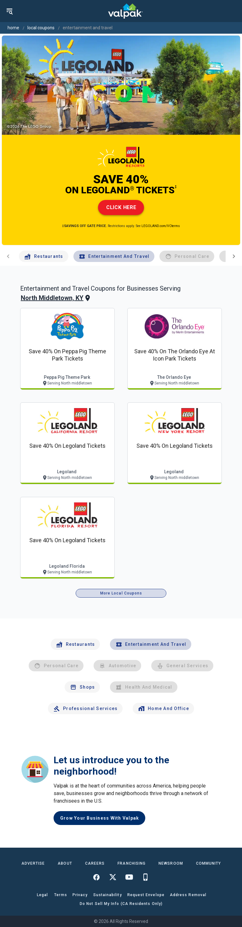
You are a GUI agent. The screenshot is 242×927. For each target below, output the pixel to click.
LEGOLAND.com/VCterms (160, 226)
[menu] (9, 11)
